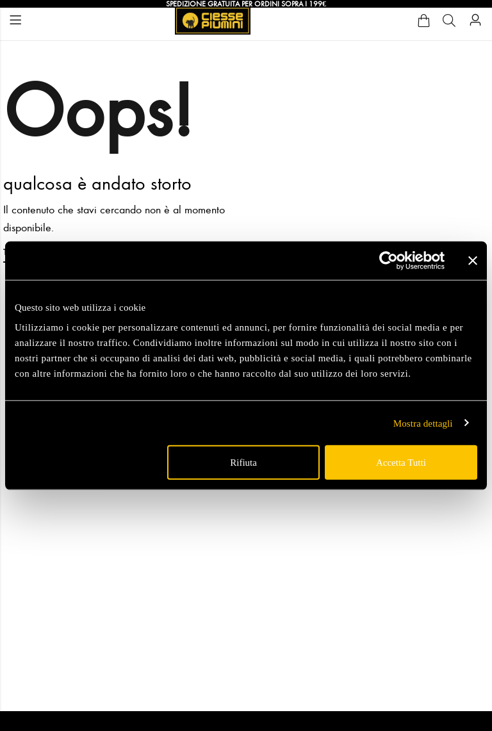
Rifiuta (243, 462)
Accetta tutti (401, 462)
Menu (15, 20)
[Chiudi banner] (472, 260)
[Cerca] (449, 20)
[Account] (475, 20)
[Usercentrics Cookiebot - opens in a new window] (388, 260)
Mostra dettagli (423, 423)
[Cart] (423, 20)
